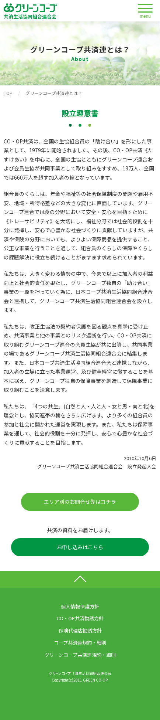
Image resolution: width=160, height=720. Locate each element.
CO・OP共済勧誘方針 (80, 618)
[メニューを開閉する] (145, 11)
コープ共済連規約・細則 (80, 642)
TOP (8, 93)
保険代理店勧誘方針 (80, 630)
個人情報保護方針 (80, 606)
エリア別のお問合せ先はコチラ (80, 501)
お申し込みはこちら (80, 547)
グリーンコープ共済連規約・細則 (80, 654)
